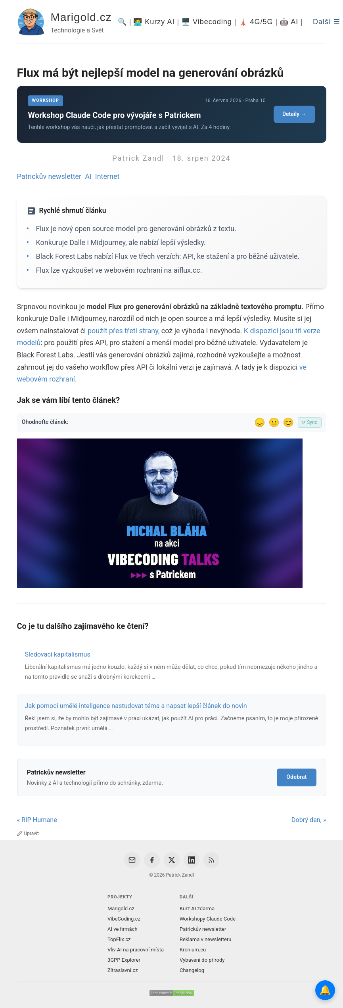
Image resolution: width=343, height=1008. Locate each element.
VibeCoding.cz (123, 919)
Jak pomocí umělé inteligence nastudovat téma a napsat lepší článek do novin (136, 706)
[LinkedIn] (191, 860)
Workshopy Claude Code (208, 919)
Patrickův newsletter (49, 176)
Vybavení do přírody (202, 960)
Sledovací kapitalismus (57, 654)
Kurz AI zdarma (197, 908)
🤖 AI (289, 22)
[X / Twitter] (172, 860)
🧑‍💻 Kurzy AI (153, 22)
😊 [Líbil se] (288, 422)
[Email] (132, 860)
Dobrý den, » (308, 820)
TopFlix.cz (118, 939)
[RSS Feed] (211, 860)
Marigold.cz (81, 17)
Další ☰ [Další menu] (326, 22)
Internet (107, 176)
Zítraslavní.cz (122, 970)
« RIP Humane (37, 820)
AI (88, 176)
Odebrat (296, 777)
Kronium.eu (193, 950)
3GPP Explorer (123, 960)
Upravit (28, 833)
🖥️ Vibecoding (206, 22)
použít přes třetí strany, (123, 331)
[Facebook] (152, 860)
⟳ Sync (309, 422)
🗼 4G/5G (256, 22)
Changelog (192, 970)
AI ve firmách (122, 929)
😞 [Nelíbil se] (259, 422)
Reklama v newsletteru (206, 939)
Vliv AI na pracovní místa (135, 950)
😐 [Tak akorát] (274, 422)
